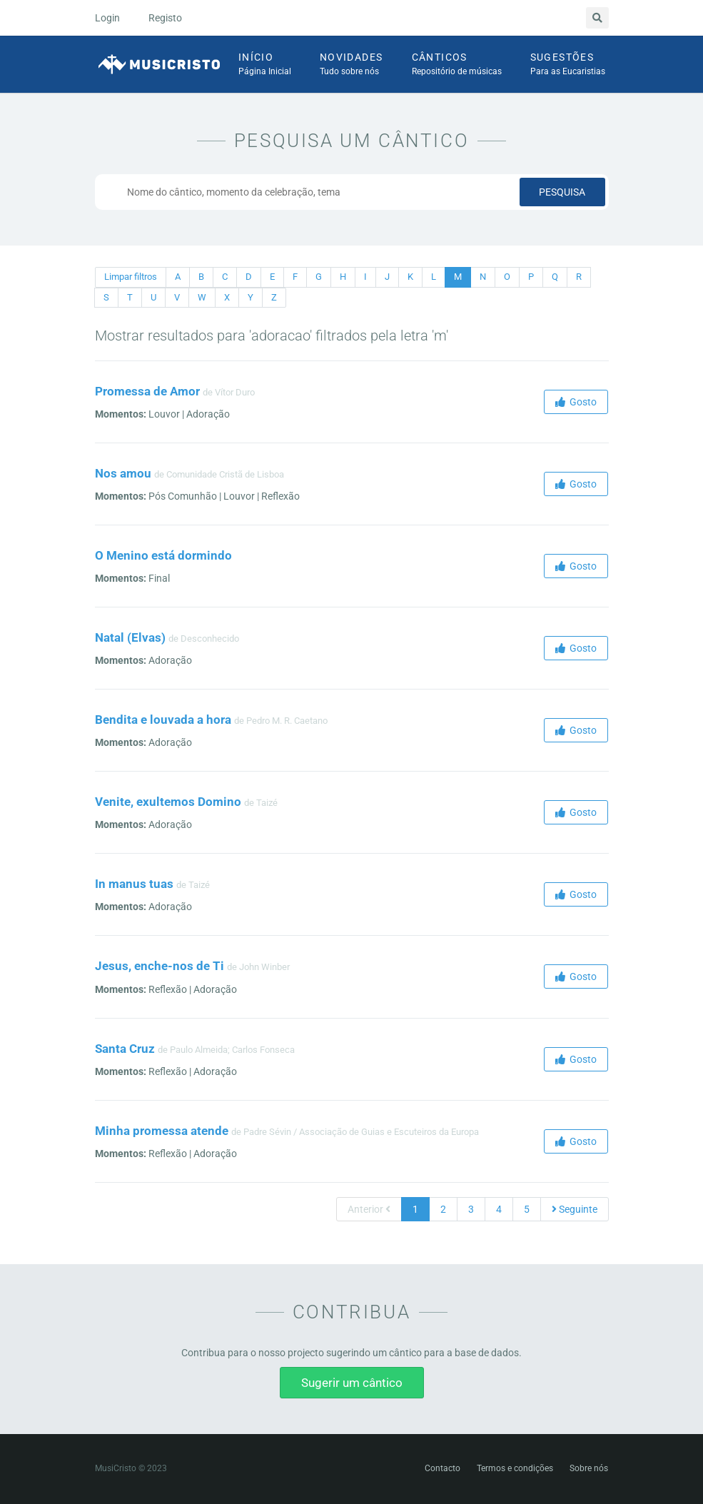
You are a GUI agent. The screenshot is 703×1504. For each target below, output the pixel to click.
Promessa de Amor (147, 391)
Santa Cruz (125, 1048)
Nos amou (123, 473)
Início (264, 65)
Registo (165, 18)
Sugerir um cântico (352, 1383)
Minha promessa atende (161, 1131)
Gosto (576, 402)
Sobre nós (589, 1468)
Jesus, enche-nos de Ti (159, 966)
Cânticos (457, 65)
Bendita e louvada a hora (163, 719)
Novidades (351, 65)
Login (107, 18)
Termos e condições (515, 1468)
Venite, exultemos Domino (168, 801)
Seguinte (574, 1209)
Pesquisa (562, 192)
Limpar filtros (130, 276)
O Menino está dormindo (163, 555)
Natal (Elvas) (130, 637)
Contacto (442, 1468)
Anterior (369, 1209)
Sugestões (567, 65)
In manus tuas (134, 884)
